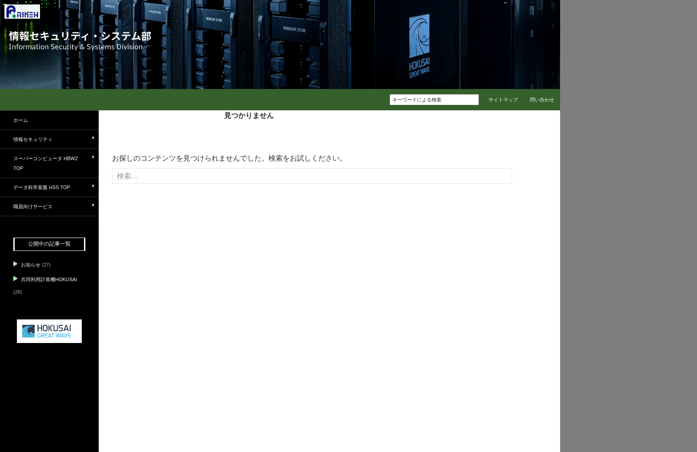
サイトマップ (503, 99)
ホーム (20, 120)
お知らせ (30, 264)
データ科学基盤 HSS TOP (41, 187)
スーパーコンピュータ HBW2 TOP (45, 163)
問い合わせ (542, 99)
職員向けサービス (32, 206)
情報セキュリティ (32, 139)
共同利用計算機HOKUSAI (49, 279)
